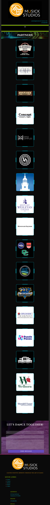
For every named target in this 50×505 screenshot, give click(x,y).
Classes (8, 481)
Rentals (8, 482)
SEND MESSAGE (26, 451)
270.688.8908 (44, 22)
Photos (8, 484)
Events (8, 479)
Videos (8, 486)
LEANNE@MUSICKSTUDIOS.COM (39, 21)
